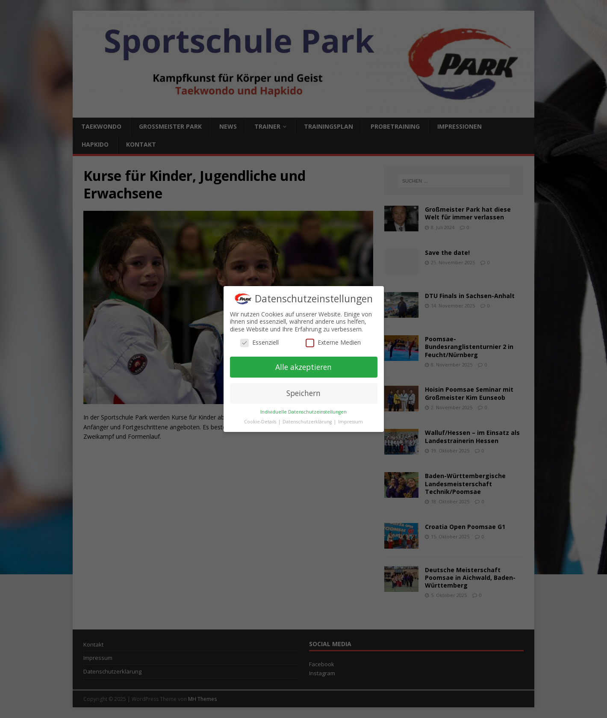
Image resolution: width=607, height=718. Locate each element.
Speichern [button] (303, 393)
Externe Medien (333, 342)
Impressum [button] (350, 422)
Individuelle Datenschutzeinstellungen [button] (303, 412)
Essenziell (259, 342)
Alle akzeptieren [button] (303, 367)
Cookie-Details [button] (260, 422)
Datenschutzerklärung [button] (308, 422)
